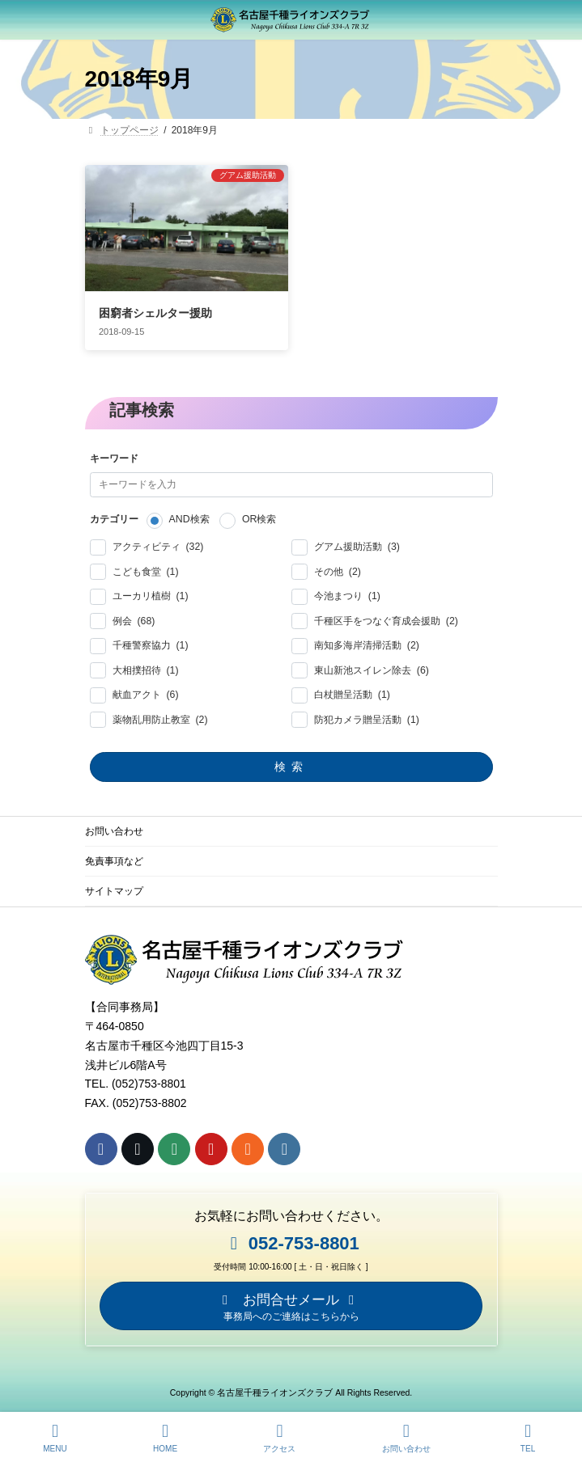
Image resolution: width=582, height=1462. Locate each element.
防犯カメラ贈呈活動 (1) (365, 714)
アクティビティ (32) (157, 541)
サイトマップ (114, 885)
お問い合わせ (114, 825)
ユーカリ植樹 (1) (150, 591)
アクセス (279, 1437)
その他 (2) (337, 566)
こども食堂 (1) (145, 566)
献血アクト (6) (145, 689)
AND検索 (188, 514)
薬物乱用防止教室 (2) (159, 714)
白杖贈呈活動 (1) (352, 689)
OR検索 (258, 514)
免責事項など (114, 855)
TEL (527, 1437)
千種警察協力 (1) (150, 640)
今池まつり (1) (347, 591)
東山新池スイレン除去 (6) (371, 665)
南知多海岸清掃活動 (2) (366, 640)
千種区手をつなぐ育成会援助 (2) (386, 616)
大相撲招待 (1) (145, 665)
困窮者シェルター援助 (155, 307)
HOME (165, 1437)
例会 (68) (133, 616)
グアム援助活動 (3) (357, 541)
